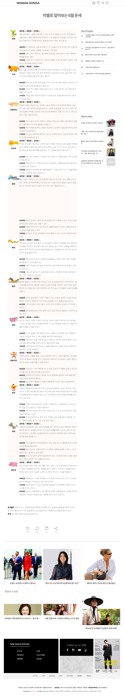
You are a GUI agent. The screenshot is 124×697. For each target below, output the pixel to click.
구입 (115, 671)
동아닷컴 (57, 687)
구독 (109, 671)
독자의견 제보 (38, 687)
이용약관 (85, 687)
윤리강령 (31, 687)
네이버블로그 (85, 650)
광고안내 (25, 687)
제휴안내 (79, 687)
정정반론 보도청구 (47, 687)
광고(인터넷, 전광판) (71, 687)
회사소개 (62, 687)
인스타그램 (73, 650)
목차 (103, 671)
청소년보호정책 (102, 687)
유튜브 (79, 650)
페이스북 (67, 650)
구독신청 (20, 687)
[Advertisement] (48, 203)
